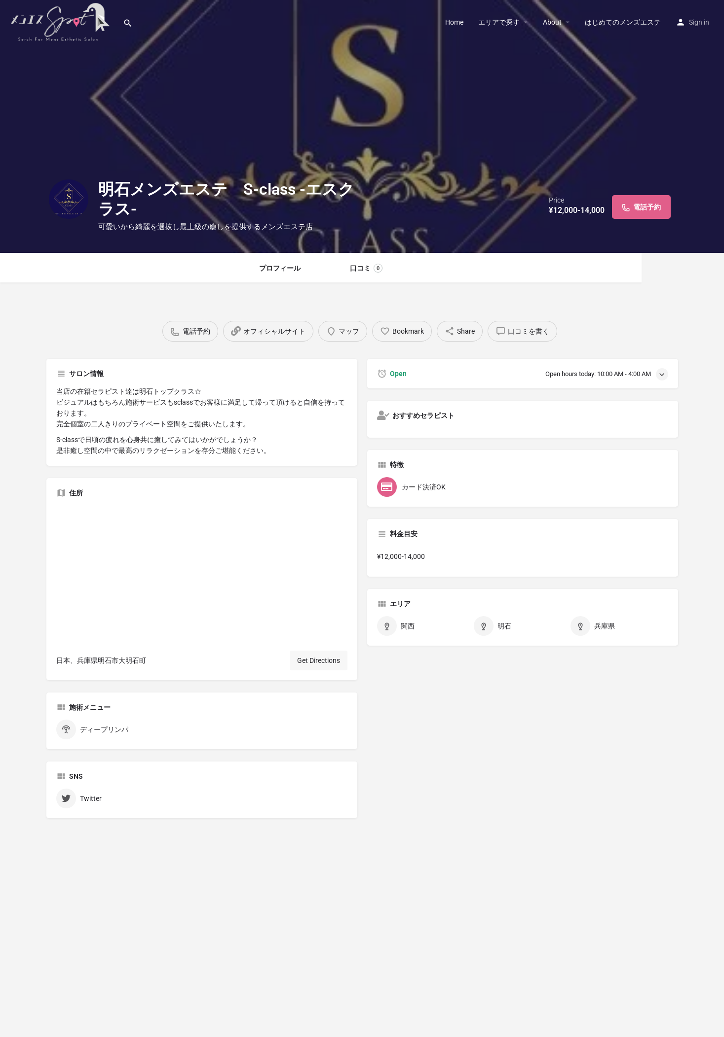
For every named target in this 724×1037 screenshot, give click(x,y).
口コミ (366, 268)
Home (454, 22)
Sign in (699, 22)
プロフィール (280, 268)
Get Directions (318, 660)
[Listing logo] (68, 199)
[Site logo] (61, 21)
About (552, 22)
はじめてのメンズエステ (623, 22)
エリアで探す (499, 22)
